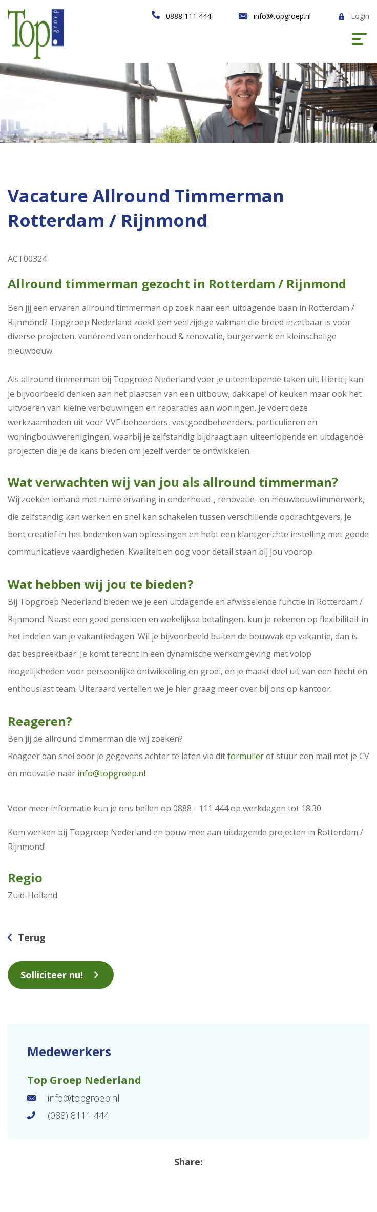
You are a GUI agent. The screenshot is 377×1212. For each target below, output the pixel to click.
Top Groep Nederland (84, 1080)
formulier (245, 756)
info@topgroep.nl (282, 16)
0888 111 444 (188, 16)
